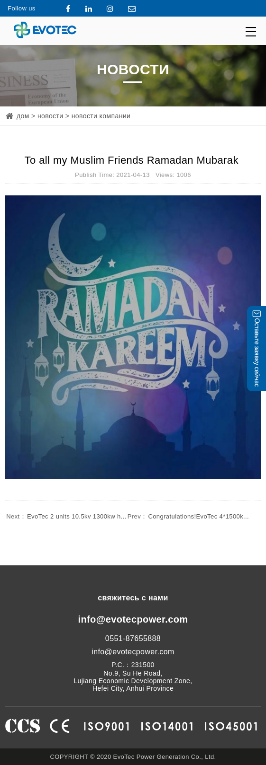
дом (23, 116)
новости (50, 116)
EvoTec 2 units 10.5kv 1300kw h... (66, 516)
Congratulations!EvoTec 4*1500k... (188, 516)
